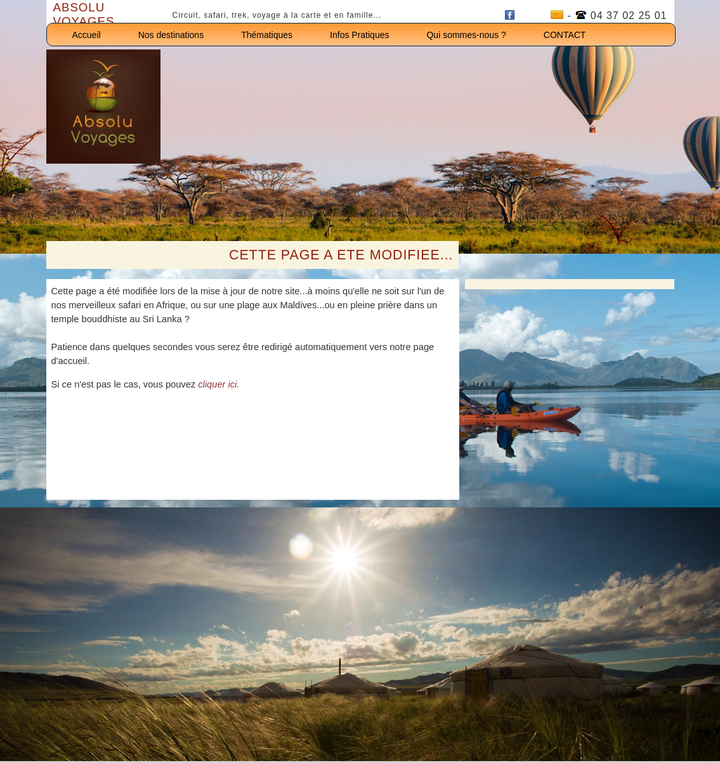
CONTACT (565, 35)
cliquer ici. (218, 384)
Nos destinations (171, 35)
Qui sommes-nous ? (466, 35)
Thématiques (266, 35)
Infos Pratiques (359, 35)
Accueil (86, 35)
